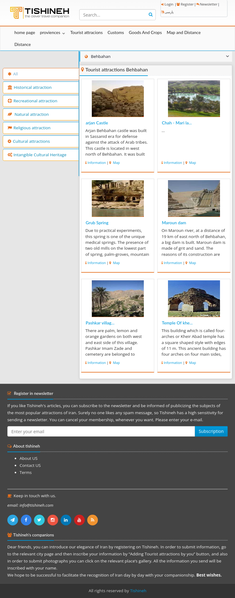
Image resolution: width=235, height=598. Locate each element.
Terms (26, 472)
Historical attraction (30, 87)
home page (24, 32)
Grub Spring (97, 222)
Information (97, 162)
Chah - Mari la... (177, 122)
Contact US (30, 465)
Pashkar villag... (100, 322)
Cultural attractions (29, 141)
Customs (115, 32)
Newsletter (206, 4)
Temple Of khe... (177, 322)
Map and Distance (184, 32)
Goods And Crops (145, 32)
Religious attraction (29, 128)
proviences (50, 32)
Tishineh (138, 590)
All (13, 74)
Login (167, 4)
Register (185, 4)
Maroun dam (174, 222)
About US (29, 458)
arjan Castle (97, 122)
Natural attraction (28, 114)
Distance (22, 44)
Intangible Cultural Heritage (37, 154)
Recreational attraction (32, 101)
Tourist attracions (86, 32)
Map (116, 162)
